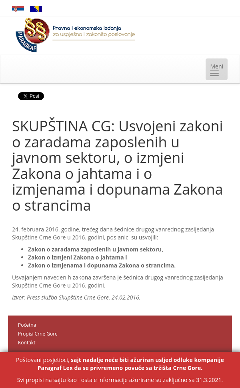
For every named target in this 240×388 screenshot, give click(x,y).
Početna (27, 325)
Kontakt (26, 342)
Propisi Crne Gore (38, 333)
